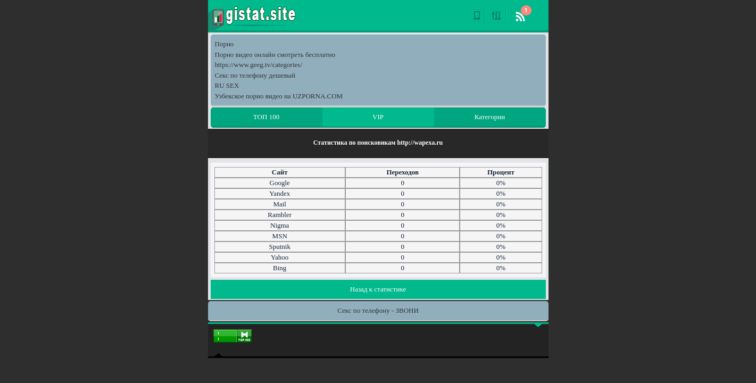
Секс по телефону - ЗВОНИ (378, 310)
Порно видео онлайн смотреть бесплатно (275, 55)
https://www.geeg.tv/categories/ (259, 65)
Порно (224, 44)
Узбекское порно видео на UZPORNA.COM (279, 96)
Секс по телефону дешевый (255, 75)
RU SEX (227, 85)
